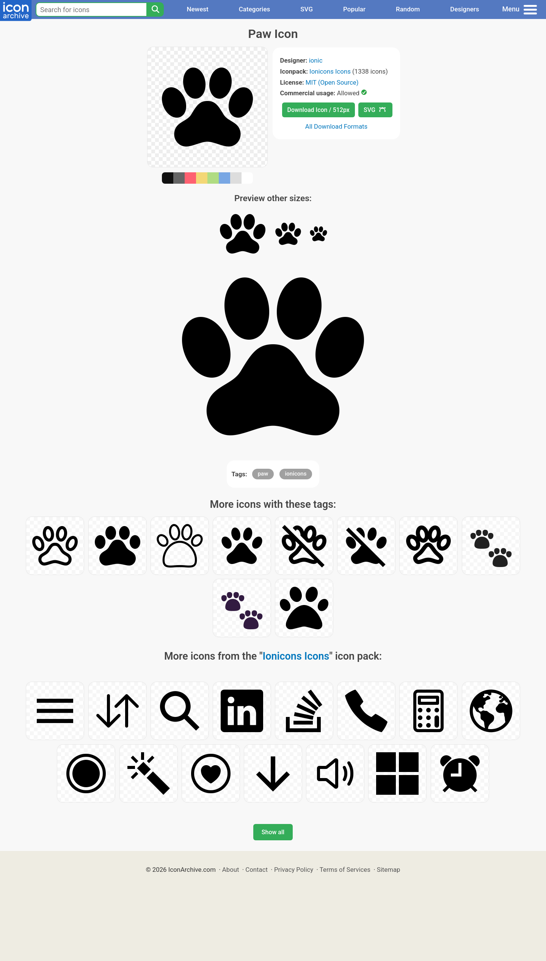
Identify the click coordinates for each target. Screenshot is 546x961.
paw (263, 473)
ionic (316, 60)
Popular (354, 9)
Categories (254, 9)
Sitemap (388, 869)
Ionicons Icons (330, 71)
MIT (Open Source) (332, 82)
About (230, 869)
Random (408, 9)
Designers (464, 9)
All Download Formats (336, 126)
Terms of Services (345, 869)
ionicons (296, 473)
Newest (197, 9)
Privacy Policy (293, 869)
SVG (306, 9)
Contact (256, 869)
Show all (273, 832)
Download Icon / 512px (318, 109)
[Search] (155, 9)
